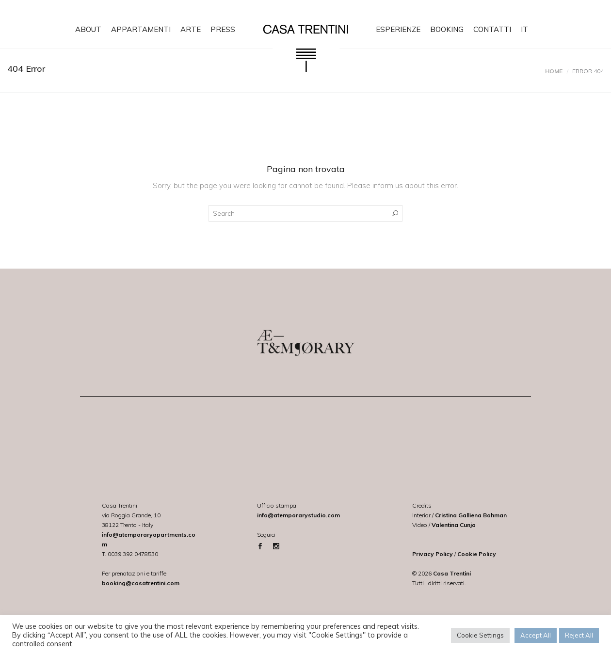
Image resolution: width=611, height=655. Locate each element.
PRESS (222, 29)
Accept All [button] (535, 635)
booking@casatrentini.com (140, 583)
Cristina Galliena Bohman (471, 515)
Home (554, 71)
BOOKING (447, 29)
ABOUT (88, 29)
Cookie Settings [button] (480, 635)
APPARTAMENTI (141, 29)
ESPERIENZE (398, 29)
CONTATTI (492, 29)
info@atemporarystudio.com (298, 515)
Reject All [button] (579, 635)
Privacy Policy (432, 554)
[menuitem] (524, 24)
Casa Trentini (452, 573)
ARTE (190, 29)
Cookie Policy (476, 554)
